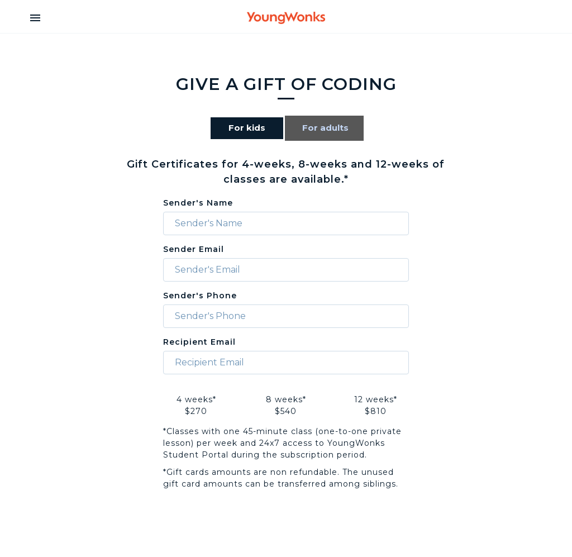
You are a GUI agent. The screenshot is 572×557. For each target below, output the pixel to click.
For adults (325, 127)
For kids (246, 127)
